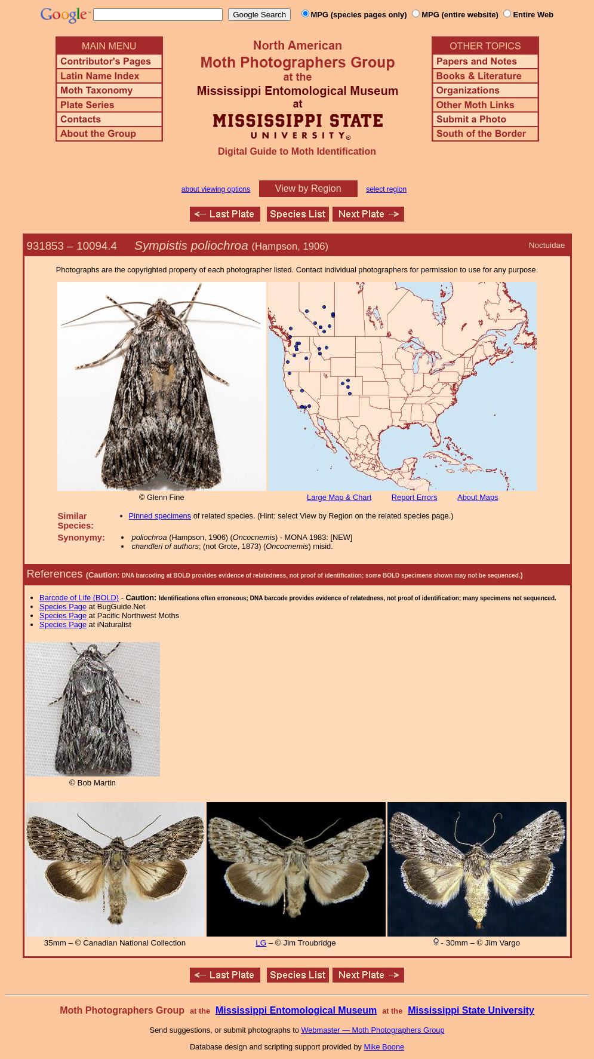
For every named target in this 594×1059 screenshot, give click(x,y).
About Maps (477, 497)
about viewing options (215, 189)
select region (386, 189)
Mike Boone (384, 1046)
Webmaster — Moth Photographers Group (372, 1030)
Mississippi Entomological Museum (296, 1010)
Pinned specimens (160, 515)
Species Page (63, 606)
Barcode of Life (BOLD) (79, 597)
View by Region (308, 188)
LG (261, 942)
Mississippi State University (471, 1010)
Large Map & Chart (339, 497)
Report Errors (415, 497)
